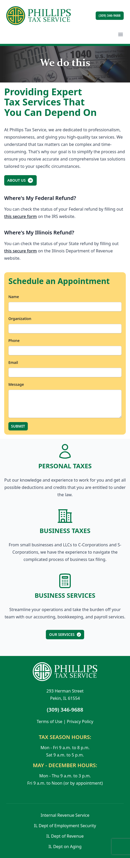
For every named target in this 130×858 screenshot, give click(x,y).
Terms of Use (49, 721)
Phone (14, 340)
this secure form (20, 216)
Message (16, 384)
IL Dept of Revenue (65, 836)
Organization (19, 318)
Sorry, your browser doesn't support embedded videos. (65, 64)
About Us (20, 180)
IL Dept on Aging (65, 846)
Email (13, 362)
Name (13, 296)
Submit (18, 426)
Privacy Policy (80, 721)
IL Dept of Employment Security (65, 826)
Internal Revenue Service (65, 815)
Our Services (65, 634)
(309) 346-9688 (110, 15)
